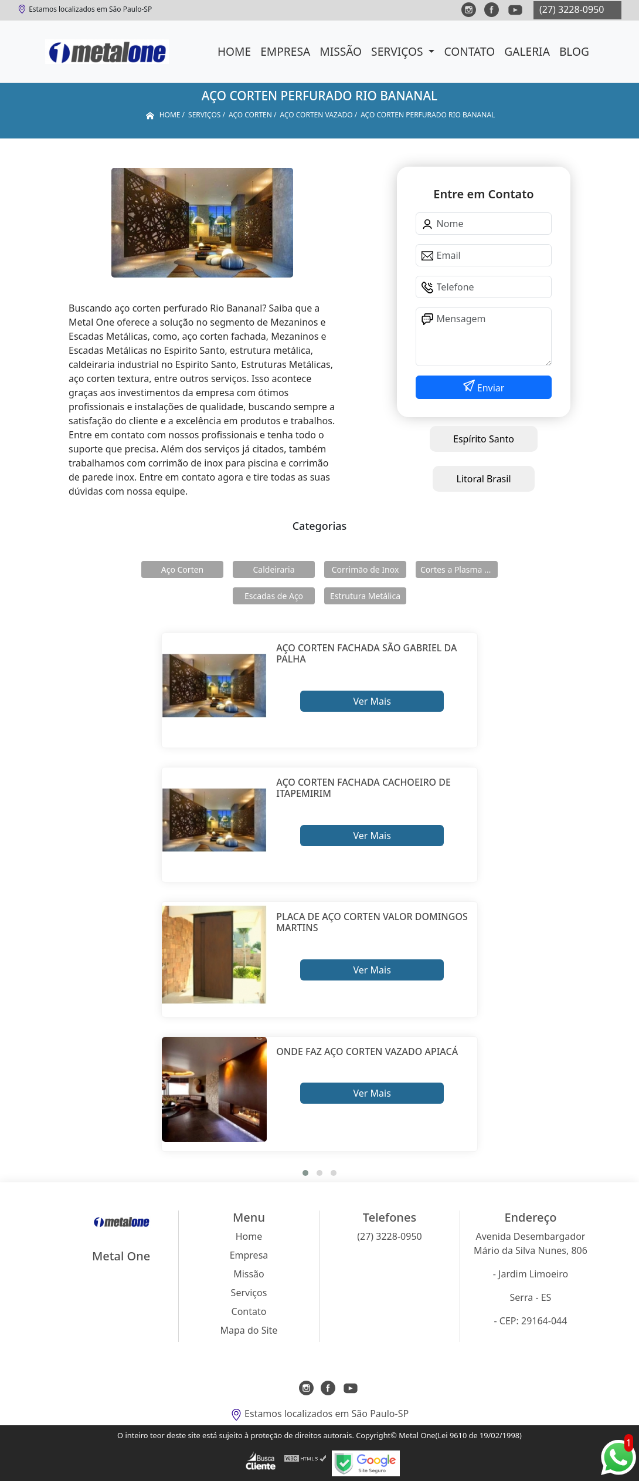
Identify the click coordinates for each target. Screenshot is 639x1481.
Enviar (490, 387)
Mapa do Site (249, 1330)
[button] (305, 1173)
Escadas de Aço (273, 595)
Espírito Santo (483, 438)
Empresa (285, 51)
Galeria (527, 51)
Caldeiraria (273, 569)
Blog (574, 51)
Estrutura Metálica (365, 595)
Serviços (398, 51)
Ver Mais (371, 701)
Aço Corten (182, 569)
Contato (469, 51)
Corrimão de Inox (365, 569)
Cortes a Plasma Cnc (459, 569)
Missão (341, 51)
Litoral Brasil (483, 478)
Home (234, 51)
